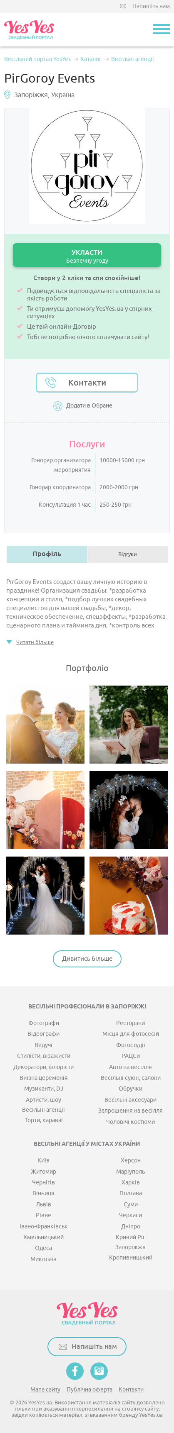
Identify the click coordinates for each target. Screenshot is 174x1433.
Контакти (87, 382)
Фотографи (43, 1023)
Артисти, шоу (43, 1099)
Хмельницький (43, 1237)
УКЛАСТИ (87, 256)
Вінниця (43, 1193)
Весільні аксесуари (130, 1099)
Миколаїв (43, 1259)
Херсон (131, 1160)
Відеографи (43, 1034)
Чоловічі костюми (130, 1121)
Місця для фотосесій (130, 1034)
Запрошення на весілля (130, 1110)
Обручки (130, 1088)
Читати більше (35, 642)
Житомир (43, 1171)
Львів (43, 1204)
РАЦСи (131, 1055)
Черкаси (130, 1215)
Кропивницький (130, 1257)
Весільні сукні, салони (131, 1077)
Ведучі (43, 1045)
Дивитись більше (87, 959)
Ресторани (130, 1023)
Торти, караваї (44, 1120)
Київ (43, 1160)
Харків (131, 1182)
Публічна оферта (89, 1389)
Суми (131, 1204)
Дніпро (130, 1226)
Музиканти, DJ (43, 1088)
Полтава (130, 1193)
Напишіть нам (151, 6)
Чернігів (43, 1182)
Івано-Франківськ (44, 1226)
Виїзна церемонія (44, 1077)
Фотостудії (130, 1045)
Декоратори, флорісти (43, 1067)
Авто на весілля (130, 1067)
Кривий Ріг (130, 1237)
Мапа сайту (45, 1389)
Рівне (43, 1215)
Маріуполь (130, 1171)
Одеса (43, 1248)
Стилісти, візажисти (43, 1055)
